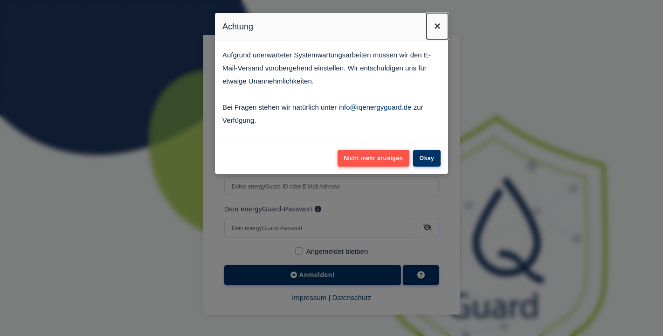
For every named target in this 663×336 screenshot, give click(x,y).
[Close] (437, 26)
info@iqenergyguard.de (374, 107)
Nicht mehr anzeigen (373, 158)
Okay (427, 158)
